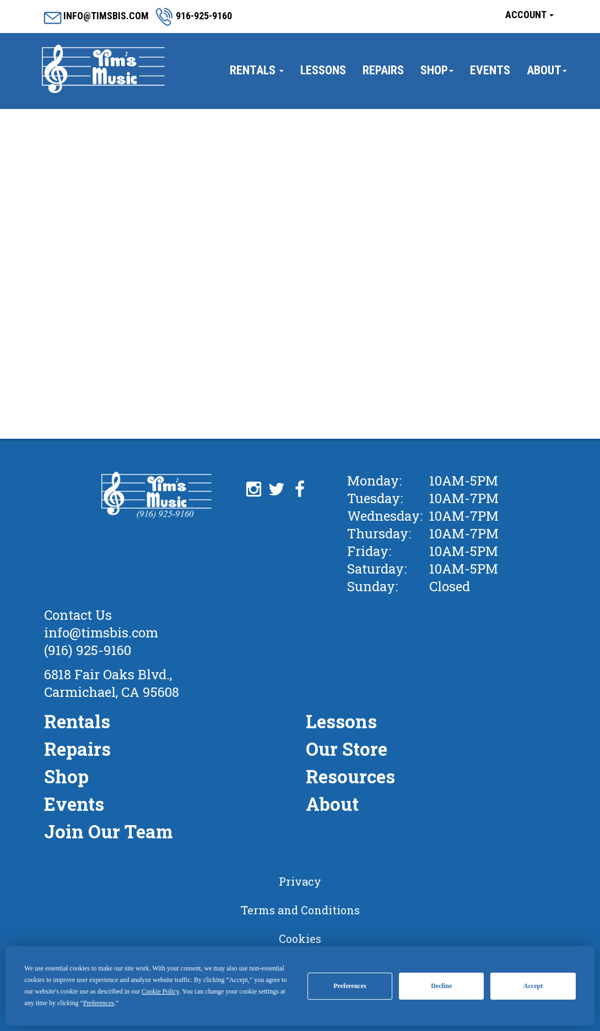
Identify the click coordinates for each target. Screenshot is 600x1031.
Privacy (300, 881)
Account (529, 14)
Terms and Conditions (300, 910)
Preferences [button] (98, 1003)
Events (490, 70)
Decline (441, 986)
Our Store (346, 749)
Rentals (257, 70)
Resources (350, 776)
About (547, 70)
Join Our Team (108, 831)
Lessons (323, 70)
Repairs (383, 70)
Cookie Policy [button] (160, 991)
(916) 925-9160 (87, 650)
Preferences (349, 986)
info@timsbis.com (101, 632)
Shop (436, 70)
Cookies (300, 938)
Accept (533, 986)
